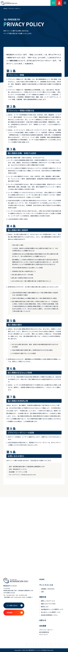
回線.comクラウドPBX (48, 604)
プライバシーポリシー (46, 630)
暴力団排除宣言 (44, 632)
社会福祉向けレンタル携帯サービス (52, 609)
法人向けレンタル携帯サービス (50, 612)
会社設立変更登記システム (49, 615)
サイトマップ (43, 635)
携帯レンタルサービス (48, 601)
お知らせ (42, 620)
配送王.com (45, 607)
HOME (41, 579)
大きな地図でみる (8, 592)
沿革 (42, 592)
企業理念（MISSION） (48, 589)
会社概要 (42, 626)
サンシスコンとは (46, 585)
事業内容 (42, 597)
